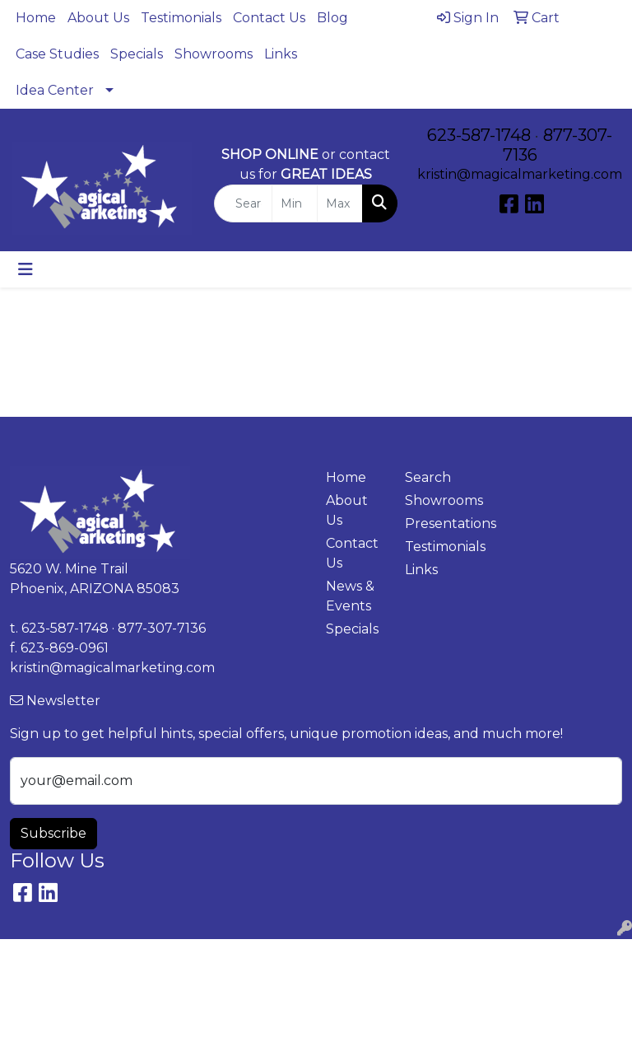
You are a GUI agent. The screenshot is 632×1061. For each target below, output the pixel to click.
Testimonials (181, 18)
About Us (98, 18)
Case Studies (57, 54)
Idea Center (55, 90)
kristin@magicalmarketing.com (519, 174)
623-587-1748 (479, 135)
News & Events (350, 596)
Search (428, 477)
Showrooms (213, 54)
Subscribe (53, 833)
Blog (332, 18)
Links (280, 54)
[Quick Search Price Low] (295, 203)
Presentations (434, 523)
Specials (136, 54)
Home (36, 18)
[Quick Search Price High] (340, 203)
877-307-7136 (162, 628)
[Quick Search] (243, 203)
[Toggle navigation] (25, 269)
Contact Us (269, 18)
